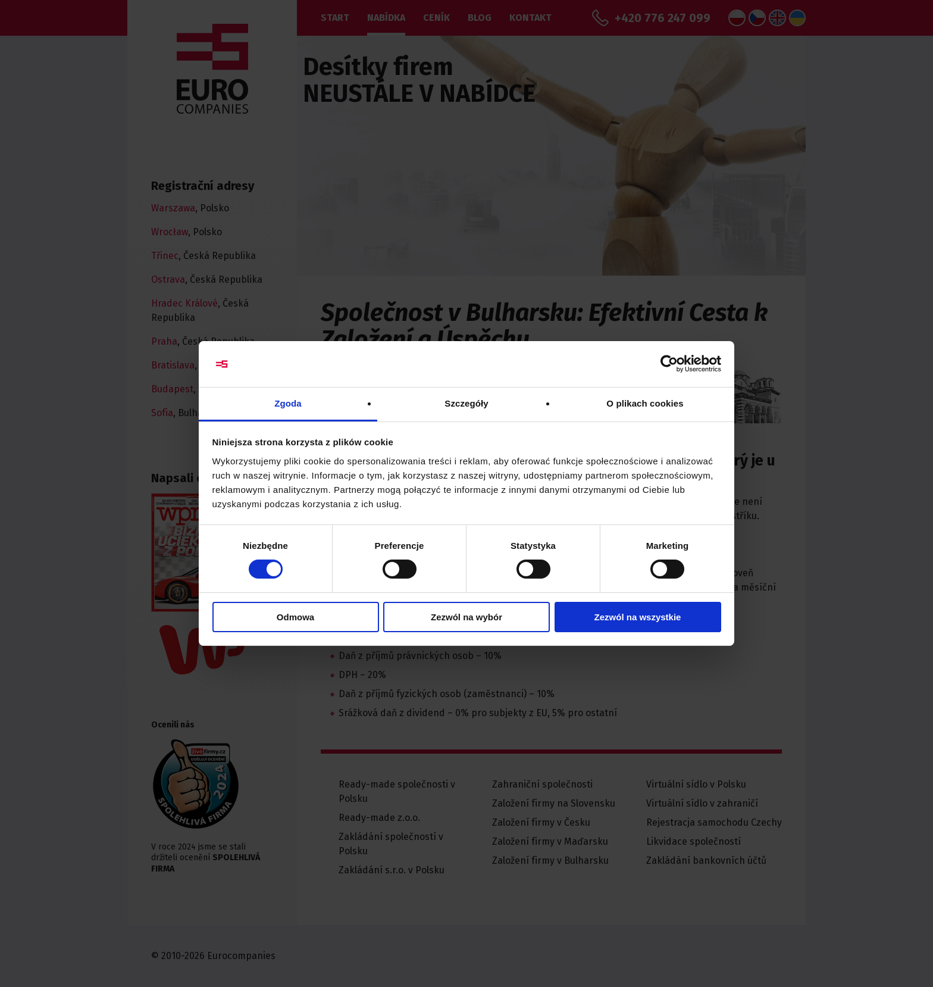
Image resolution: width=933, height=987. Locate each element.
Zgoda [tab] (288, 403)
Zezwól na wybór (466, 617)
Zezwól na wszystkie (637, 617)
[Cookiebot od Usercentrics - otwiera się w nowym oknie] (669, 364)
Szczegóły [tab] (466, 403)
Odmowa (295, 617)
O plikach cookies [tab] (644, 403)
